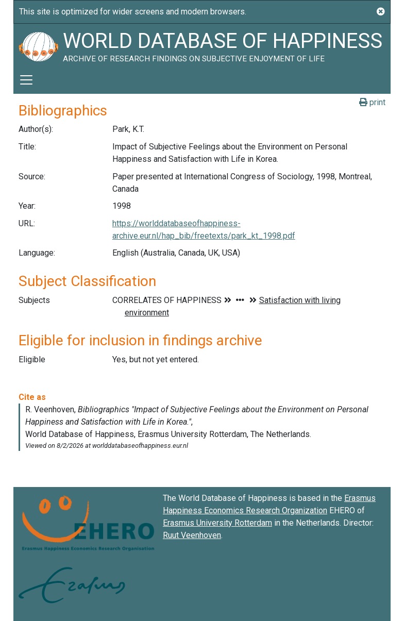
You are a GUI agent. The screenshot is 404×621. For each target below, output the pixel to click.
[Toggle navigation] (26, 80)
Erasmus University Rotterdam (217, 523)
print (372, 102)
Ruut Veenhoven (192, 535)
